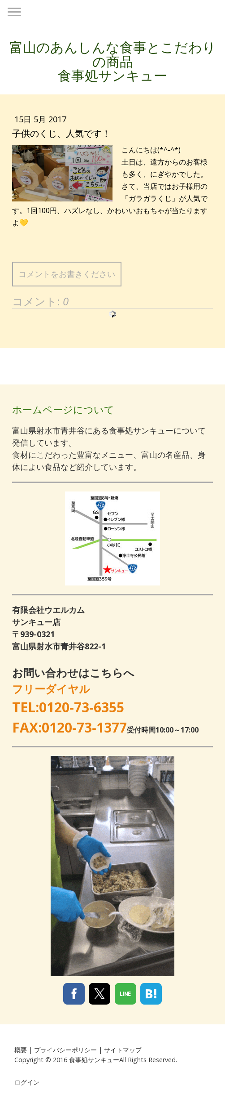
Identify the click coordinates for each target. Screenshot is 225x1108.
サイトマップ (123, 1049)
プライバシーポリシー (65, 1049)
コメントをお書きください (66, 273)
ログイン (26, 1082)
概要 (20, 1049)
